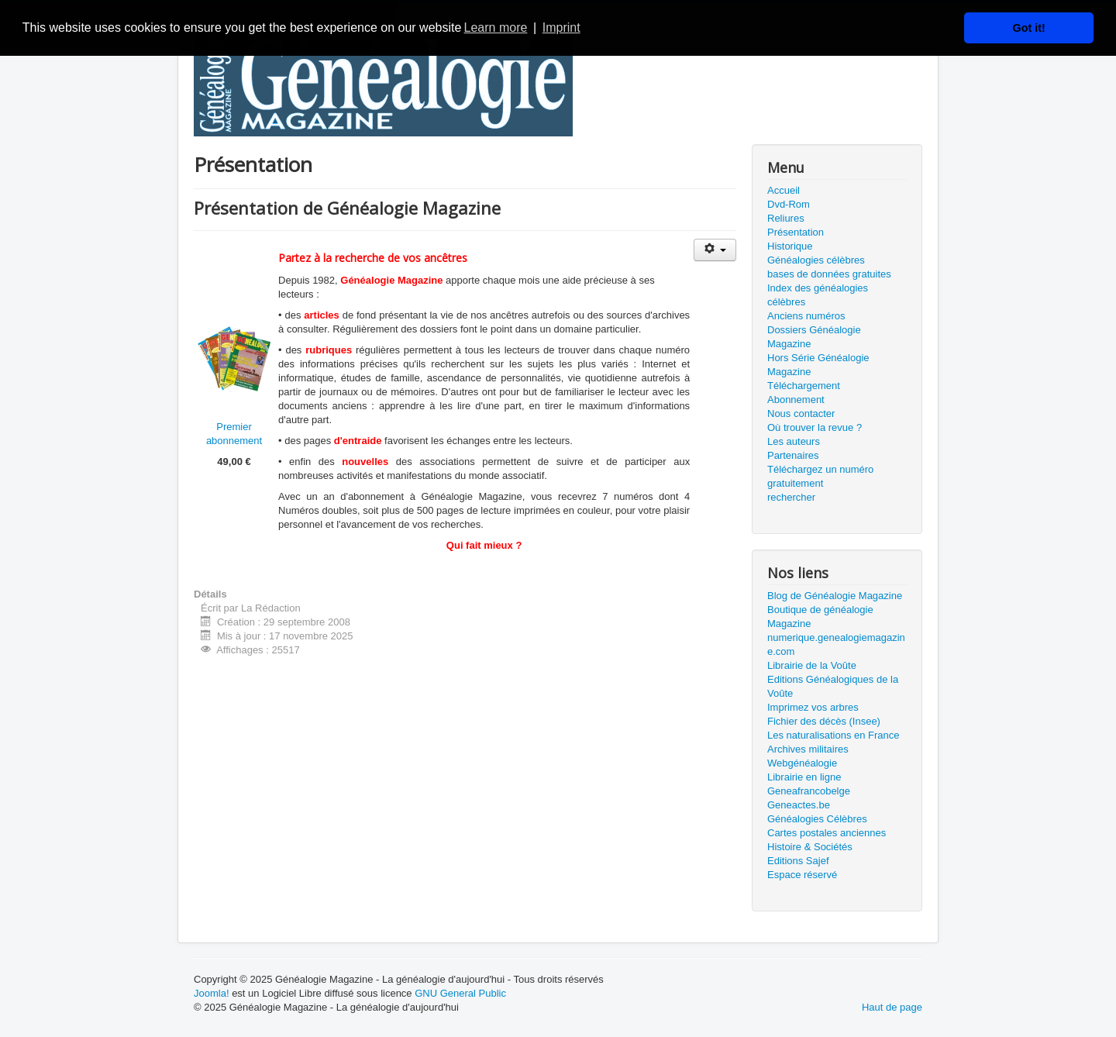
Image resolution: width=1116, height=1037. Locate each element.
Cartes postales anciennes (826, 833)
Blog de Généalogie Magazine (834, 595)
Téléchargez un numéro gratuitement (820, 476)
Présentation (795, 232)
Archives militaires (808, 749)
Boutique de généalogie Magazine (820, 616)
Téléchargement (803, 385)
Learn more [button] (496, 27)
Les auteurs (793, 441)
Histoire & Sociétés (809, 847)
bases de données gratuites (829, 274)
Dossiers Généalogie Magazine (814, 337)
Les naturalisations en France (833, 735)
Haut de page (892, 1007)
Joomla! (211, 993)
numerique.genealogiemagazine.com (836, 644)
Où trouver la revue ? (814, 427)
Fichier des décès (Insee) (823, 721)
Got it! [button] (1029, 28)
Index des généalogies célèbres (817, 295)
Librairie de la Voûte (811, 665)
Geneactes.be (798, 805)
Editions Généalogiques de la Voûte (832, 686)
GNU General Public (460, 993)
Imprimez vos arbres (813, 707)
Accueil (783, 190)
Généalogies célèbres (816, 260)
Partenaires (792, 455)
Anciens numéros (806, 316)
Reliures (785, 218)
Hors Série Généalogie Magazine (818, 364)
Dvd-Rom (788, 204)
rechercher (791, 497)
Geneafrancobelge (808, 791)
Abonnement (796, 399)
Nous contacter (801, 413)
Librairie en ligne (804, 777)
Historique (790, 246)
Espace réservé (802, 874)
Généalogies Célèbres (817, 819)
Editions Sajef (798, 860)
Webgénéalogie (802, 763)
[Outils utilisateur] (715, 250)
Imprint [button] (561, 27)
